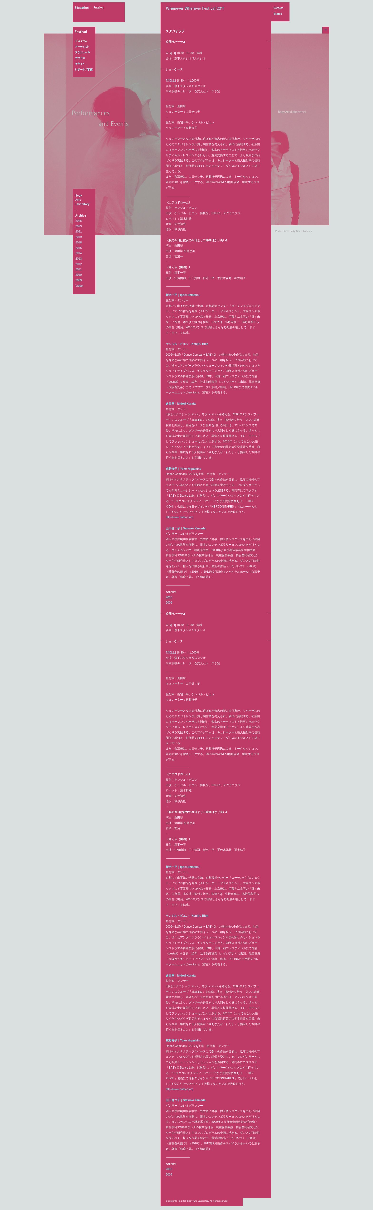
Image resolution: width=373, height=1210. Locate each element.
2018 (78, 242)
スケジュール (85, 52)
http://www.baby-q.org (179, 517)
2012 (78, 264)
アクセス (85, 58)
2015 (78, 248)
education (83, 8)
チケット (85, 64)
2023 (78, 226)
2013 (78, 258)
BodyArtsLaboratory (84, 200)
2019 (78, 237)
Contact (278, 8)
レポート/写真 (85, 70)
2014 (78, 253)
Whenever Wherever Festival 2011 (197, 8)
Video (79, 285)
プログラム (85, 41)
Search (278, 14)
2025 (78, 221)
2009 (78, 280)
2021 (78, 231)
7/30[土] (171, 80)
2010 (78, 274)
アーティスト (85, 47)
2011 (78, 269)
